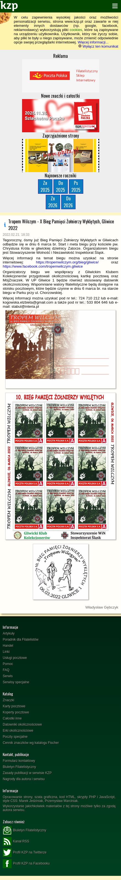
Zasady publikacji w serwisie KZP (27, 773)
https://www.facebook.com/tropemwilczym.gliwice (43, 266)
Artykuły (9, 633)
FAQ (6, 670)
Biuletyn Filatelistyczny (19, 767)
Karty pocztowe (14, 706)
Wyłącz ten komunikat (98, 46)
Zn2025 (45, 186)
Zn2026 (52, 202)
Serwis (8, 676)
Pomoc (8, 664)
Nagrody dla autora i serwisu (24, 779)
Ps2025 (75, 186)
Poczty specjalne (15, 737)
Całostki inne (12, 718)
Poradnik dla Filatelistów (20, 639)
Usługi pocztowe (15, 658)
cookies (76, 30)
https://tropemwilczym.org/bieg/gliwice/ (67, 262)
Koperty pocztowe (16, 712)
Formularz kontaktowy (19, 761)
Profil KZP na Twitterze (25, 852)
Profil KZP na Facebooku (26, 863)
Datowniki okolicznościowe (22, 724)
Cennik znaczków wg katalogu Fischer (31, 743)
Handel (8, 646)
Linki (6, 652)
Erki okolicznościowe (18, 731)
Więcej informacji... (93, 42)
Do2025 (60, 186)
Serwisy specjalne (16, 682)
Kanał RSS (16, 841)
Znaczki (8, 700)
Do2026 (68, 202)
